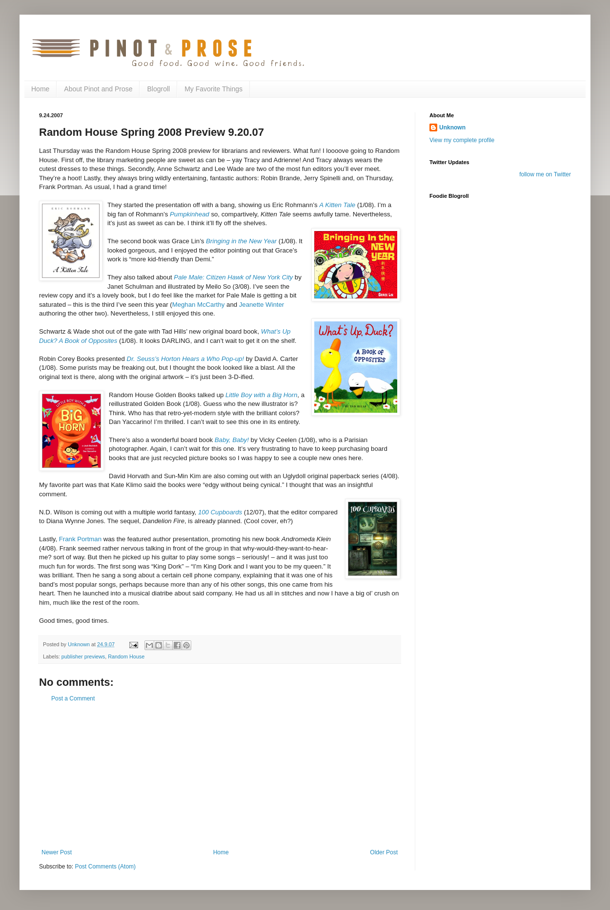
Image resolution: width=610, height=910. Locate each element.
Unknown (452, 127)
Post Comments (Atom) (105, 866)
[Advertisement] (219, 776)
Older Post (384, 852)
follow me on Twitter (545, 174)
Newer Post (56, 852)
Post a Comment (73, 698)
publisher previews (83, 656)
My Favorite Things (213, 89)
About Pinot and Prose (98, 89)
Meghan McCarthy (199, 304)
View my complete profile (461, 140)
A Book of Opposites (87, 340)
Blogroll (158, 89)
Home (40, 89)
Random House (126, 656)
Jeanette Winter (261, 304)
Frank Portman (81, 539)
